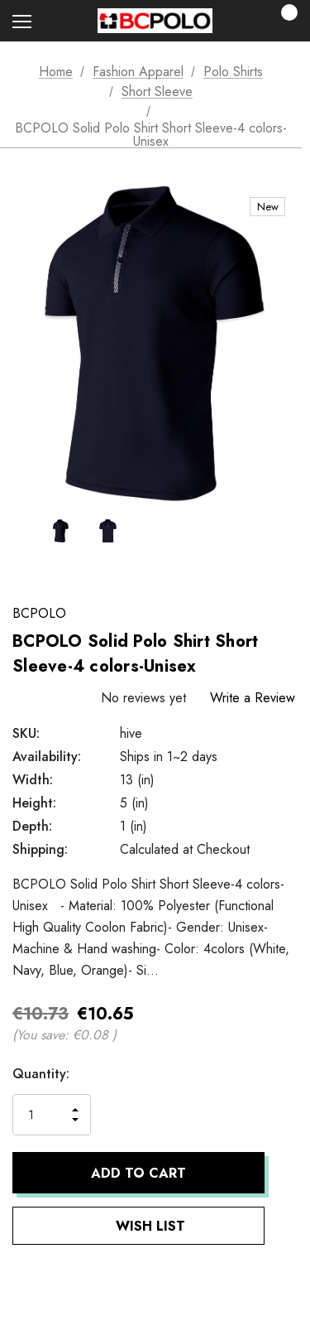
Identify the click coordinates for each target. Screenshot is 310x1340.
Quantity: (40, 1073)
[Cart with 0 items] (284, 21)
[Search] (65, 21)
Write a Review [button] (253, 698)
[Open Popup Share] (289, 1195)
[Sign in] (236, 21)
